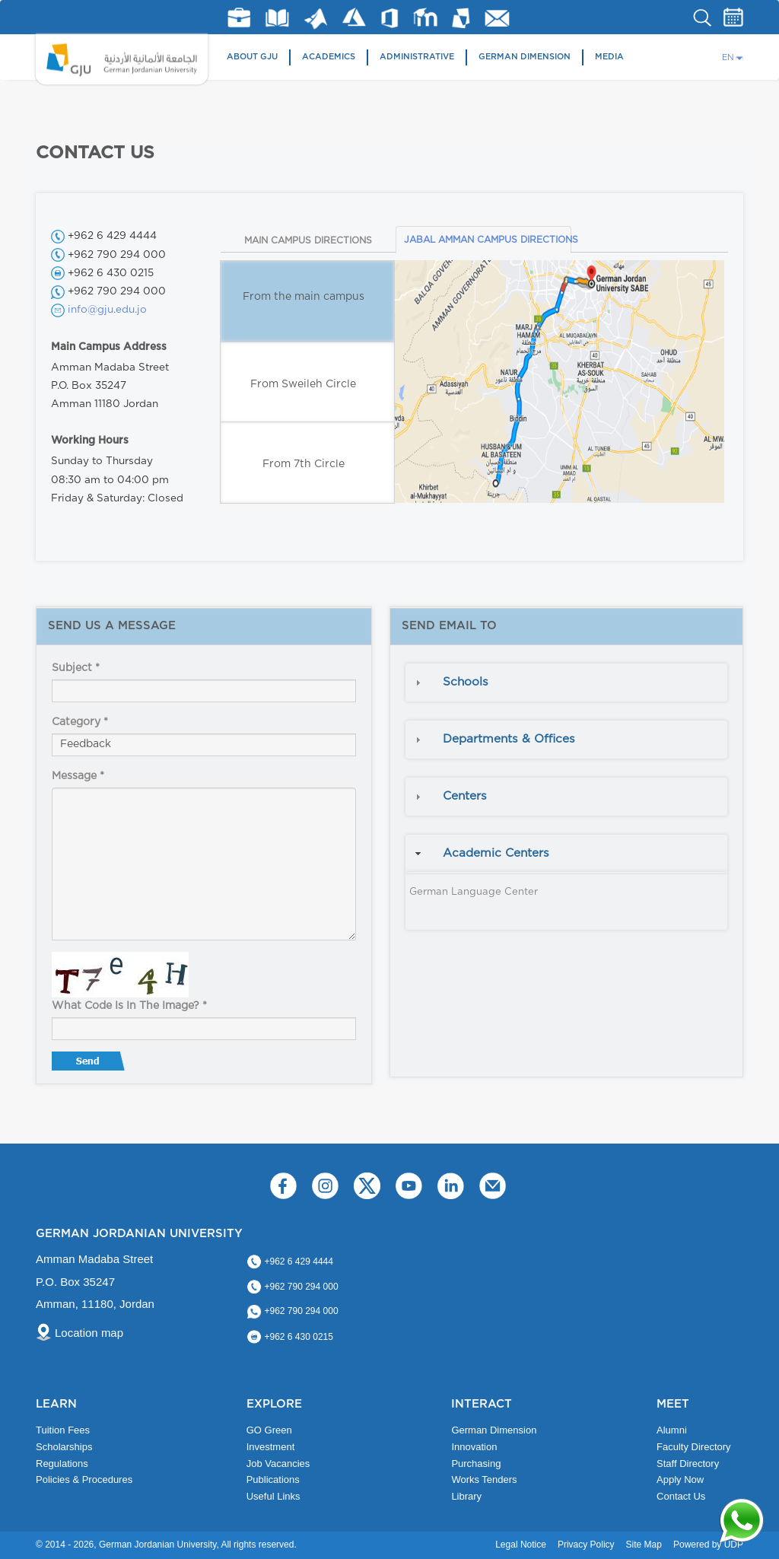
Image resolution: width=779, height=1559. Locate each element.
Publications (273, 1479)
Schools (465, 682)
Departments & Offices (509, 739)
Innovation (474, 1446)
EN (728, 57)
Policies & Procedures (84, 1479)
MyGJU (461, 17)
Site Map (644, 1544)
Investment (270, 1446)
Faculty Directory (694, 1446)
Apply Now (680, 1479)
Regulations (62, 1463)
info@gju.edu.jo (107, 309)
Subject (76, 668)
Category (80, 722)
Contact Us (681, 1496)
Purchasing (476, 1463)
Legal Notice (520, 1544)
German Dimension (525, 56)
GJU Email (497, 18)
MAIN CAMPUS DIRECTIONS (308, 240)
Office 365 (389, 18)
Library (277, 18)
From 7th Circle (303, 464)
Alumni (672, 1430)
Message (78, 776)
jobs (239, 17)
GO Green (269, 1430)
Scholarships (64, 1446)
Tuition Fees (63, 1430)
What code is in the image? (129, 1006)
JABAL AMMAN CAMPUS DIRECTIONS (487, 239)
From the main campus (303, 296)
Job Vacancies (278, 1463)
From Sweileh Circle (303, 384)
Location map (89, 1332)
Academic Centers (496, 853)
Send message (90, 1064)
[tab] (566, 682)
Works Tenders (484, 1479)
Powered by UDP (708, 1544)
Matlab (316, 19)
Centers (465, 796)
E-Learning (425, 17)
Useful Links (273, 1496)
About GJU (252, 56)
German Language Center (473, 892)
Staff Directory (688, 1463)
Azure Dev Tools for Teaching (354, 17)
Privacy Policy (586, 1544)
